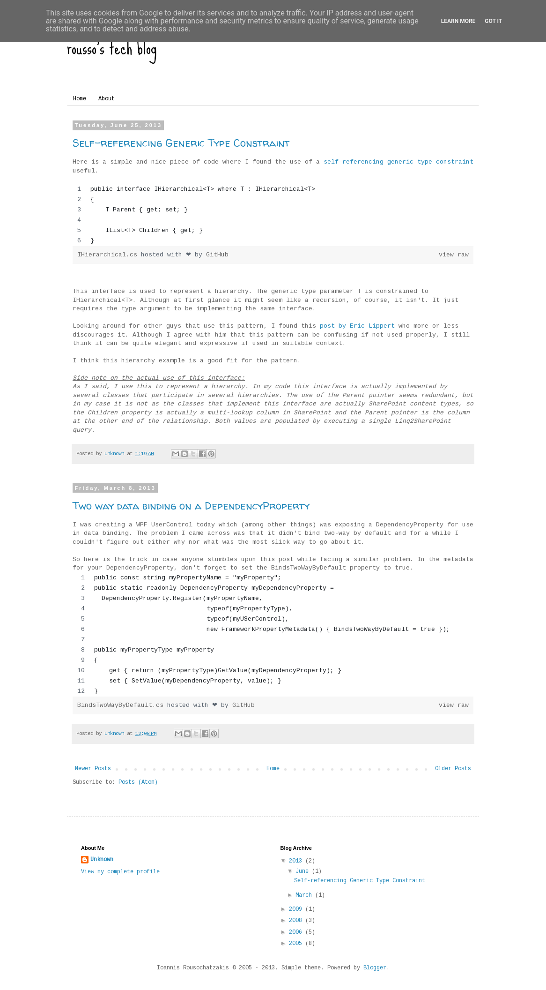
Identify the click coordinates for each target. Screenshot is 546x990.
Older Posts (453, 768)
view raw (454, 254)
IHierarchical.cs (109, 254)
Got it (493, 21)
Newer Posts (93, 768)
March (305, 895)
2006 (297, 932)
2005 (297, 943)
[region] (273, 215)
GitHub (217, 254)
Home (79, 99)
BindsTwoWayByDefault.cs (122, 705)
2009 (297, 909)
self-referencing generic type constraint (398, 161)
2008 (297, 920)
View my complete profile (120, 872)
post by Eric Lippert (357, 326)
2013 (297, 861)
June (303, 871)
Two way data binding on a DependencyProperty (191, 506)
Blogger (374, 968)
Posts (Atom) (138, 782)
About (106, 99)
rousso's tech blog (111, 47)
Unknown (101, 859)
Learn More (458, 21)
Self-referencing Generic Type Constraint (181, 143)
